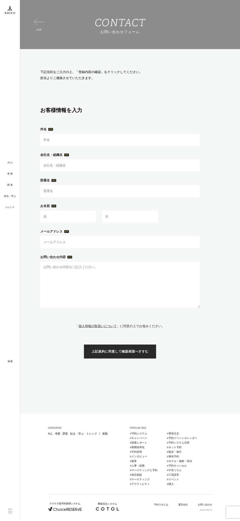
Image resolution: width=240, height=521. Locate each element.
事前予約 (174, 456)
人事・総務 (138, 465)
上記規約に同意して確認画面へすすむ (120, 351)
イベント (174, 479)
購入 (171, 483)
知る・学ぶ (10, 196)
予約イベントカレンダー (183, 438)
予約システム (139, 433)
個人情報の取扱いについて (98, 326)
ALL (50, 433)
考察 (57, 433)
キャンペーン (139, 438)
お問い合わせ (205, 504)
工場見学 (174, 474)
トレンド (10, 207)
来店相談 (137, 474)
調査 (65, 433)
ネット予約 (175, 447)
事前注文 (174, 433)
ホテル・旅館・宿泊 (180, 461)
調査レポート (139, 442)
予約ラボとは (161, 504)
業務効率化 (138, 447)
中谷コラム (175, 470)
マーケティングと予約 (144, 470)
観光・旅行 (175, 451)
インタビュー (139, 456)
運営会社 (183, 504)
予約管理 (137, 451)
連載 (105, 433)
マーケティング (141, 479)
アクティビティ (141, 483)
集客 (134, 461)
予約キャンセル (178, 465)
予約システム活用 (179, 442)
